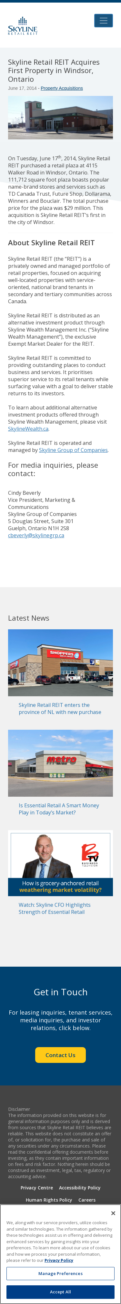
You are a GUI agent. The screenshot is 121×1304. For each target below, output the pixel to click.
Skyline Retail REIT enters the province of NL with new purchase (60, 708)
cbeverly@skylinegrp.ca (36, 535)
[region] (60, 1254)
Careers (87, 1200)
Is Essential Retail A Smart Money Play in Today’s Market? (59, 809)
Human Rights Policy (49, 1200)
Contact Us (60, 1055)
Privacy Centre (37, 1188)
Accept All (60, 1292)
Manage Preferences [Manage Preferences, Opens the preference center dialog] (60, 1273)
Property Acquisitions (62, 88)
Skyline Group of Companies (73, 450)
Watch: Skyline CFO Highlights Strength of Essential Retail (55, 908)
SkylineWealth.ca (28, 428)
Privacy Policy (59, 1260)
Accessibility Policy (80, 1188)
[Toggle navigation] (103, 20)
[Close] (113, 1213)
